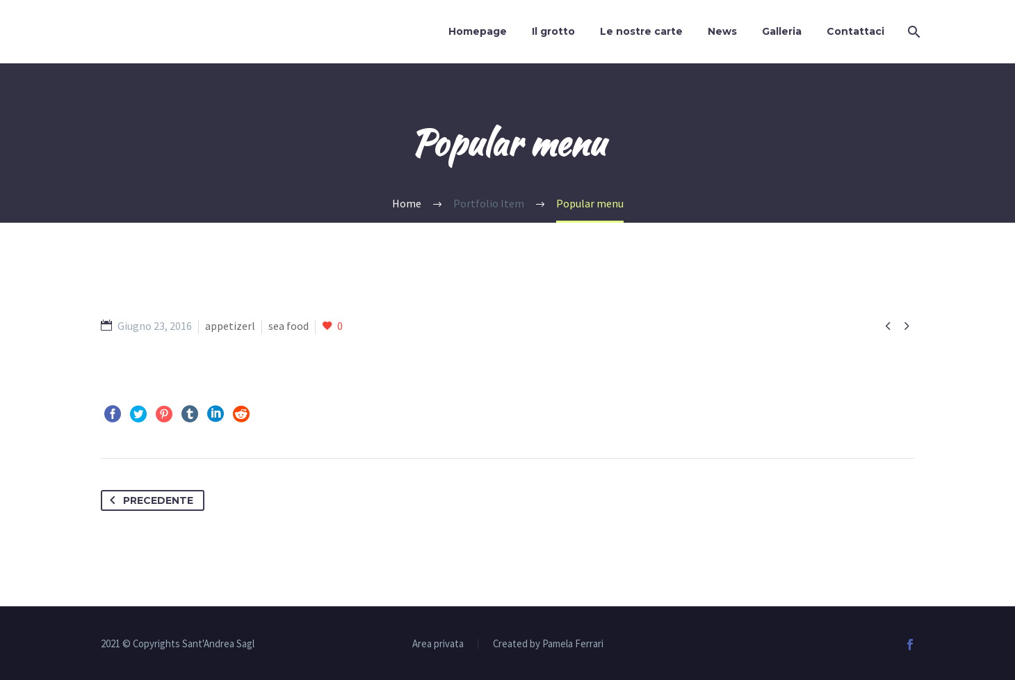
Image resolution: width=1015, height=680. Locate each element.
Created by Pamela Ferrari (548, 644)
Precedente (148, 500)
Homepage (477, 31)
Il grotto (553, 31)
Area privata (438, 644)
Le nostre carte (641, 31)
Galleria (782, 31)
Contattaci (855, 31)
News (722, 31)
